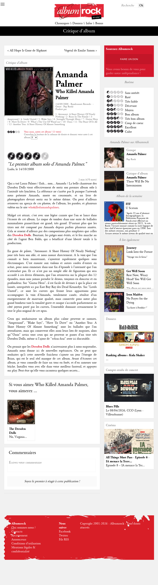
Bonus (99, 23)
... (107, 359)
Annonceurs (18, 540)
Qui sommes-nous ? (23, 528)
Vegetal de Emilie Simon (79, 51)
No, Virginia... (18, 437)
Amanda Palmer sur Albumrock (129, 142)
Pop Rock (131, 159)
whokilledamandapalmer (43, 207)
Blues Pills (112, 406)
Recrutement (19, 536)
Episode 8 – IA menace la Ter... (125, 465)
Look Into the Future (139, 252)
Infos (89, 23)
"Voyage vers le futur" (136, 257)
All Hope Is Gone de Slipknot (28, 51)
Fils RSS (64, 540)
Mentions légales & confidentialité (23, 549)
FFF (128, 204)
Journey (131, 248)
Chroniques (62, 23)
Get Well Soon (135, 271)
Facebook (64, 532)
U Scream (132, 208)
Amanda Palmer (71, 79)
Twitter (63, 536)
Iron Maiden (134, 294)
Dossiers (77, 23)
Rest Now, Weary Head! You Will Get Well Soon (138, 279)
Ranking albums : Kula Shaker (125, 355)
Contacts (16, 532)
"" (129, 226)
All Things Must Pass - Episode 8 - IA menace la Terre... (127, 459)
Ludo (10, 169)
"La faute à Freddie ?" (136, 307)
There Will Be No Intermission (137, 184)
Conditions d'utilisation (26, 544)
